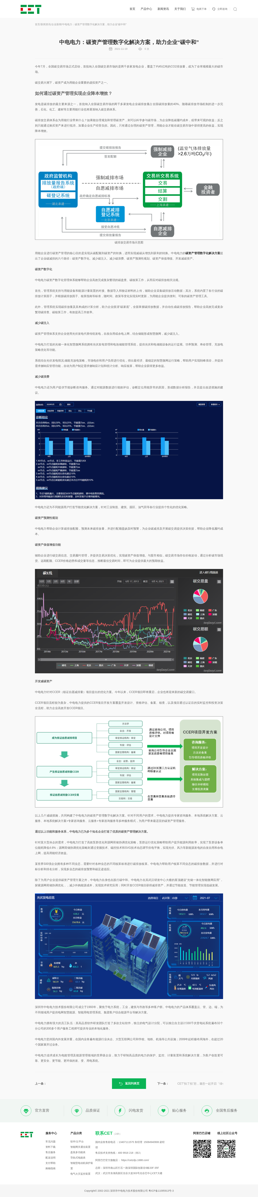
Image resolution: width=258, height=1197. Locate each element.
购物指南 (51, 1168)
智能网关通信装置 (80, 1146)
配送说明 (51, 1157)
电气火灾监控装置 (80, 1173)
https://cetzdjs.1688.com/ (135, 1160)
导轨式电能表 (77, 1157)
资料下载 (51, 1146)
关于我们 (180, 8)
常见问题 (51, 1141)
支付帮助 (51, 1163)
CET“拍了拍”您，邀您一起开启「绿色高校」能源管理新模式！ (208, 1083)
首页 (132, 8)
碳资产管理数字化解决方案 (202, 253)
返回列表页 (129, 1084)
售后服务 (51, 1152)
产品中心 (146, 8)
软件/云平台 (77, 1141)
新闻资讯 (163, 8)
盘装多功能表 (77, 1152)
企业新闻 (56, 24)
